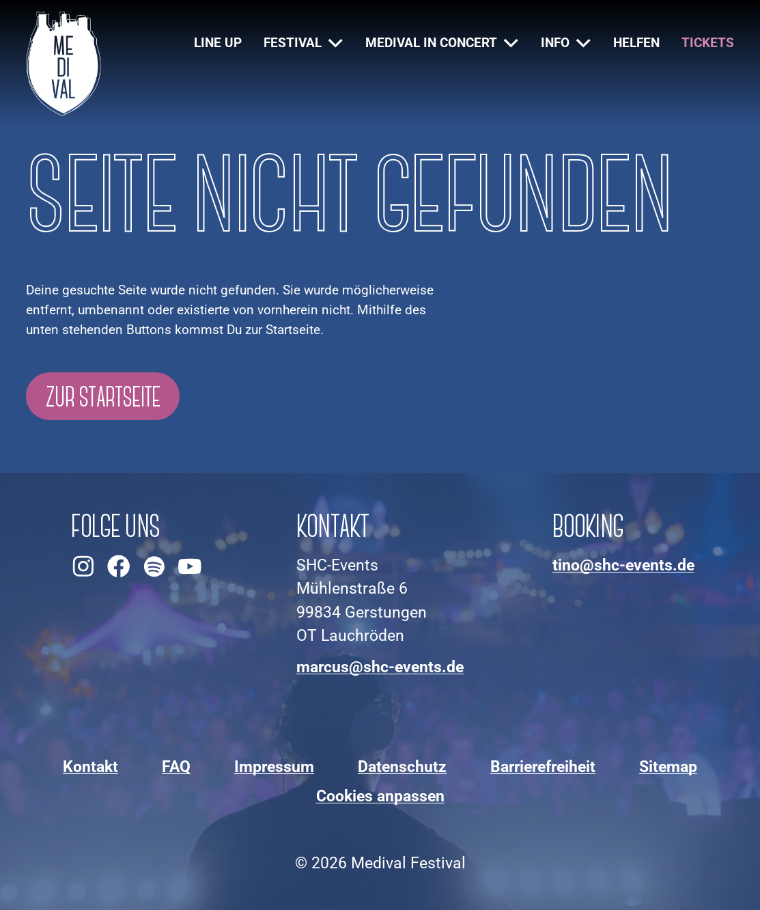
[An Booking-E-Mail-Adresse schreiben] (623, 565)
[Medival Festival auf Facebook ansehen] (119, 566)
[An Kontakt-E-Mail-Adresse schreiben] (380, 667)
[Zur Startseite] (63, 63)
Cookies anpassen (380, 796)
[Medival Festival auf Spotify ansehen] (154, 566)
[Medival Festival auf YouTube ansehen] (190, 566)
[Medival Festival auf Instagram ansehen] (83, 566)
